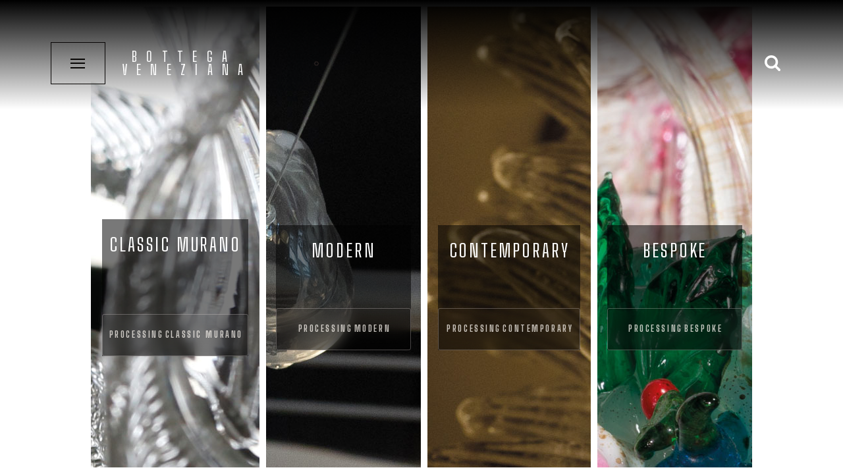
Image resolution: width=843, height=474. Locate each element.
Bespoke (703, 328)
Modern (372, 328)
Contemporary (538, 328)
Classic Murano (204, 334)
